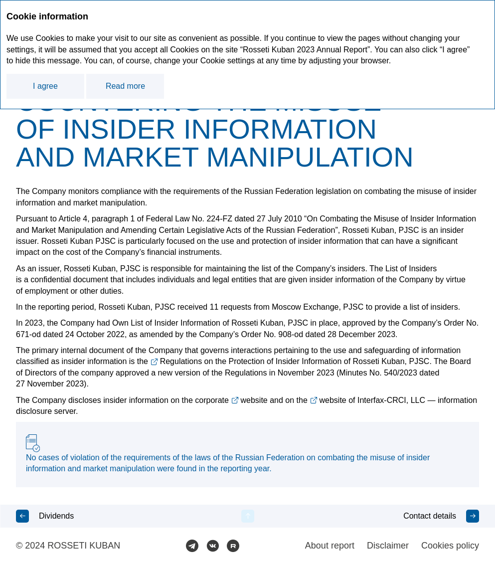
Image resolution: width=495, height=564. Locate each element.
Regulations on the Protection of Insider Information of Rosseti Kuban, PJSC (295, 361)
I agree (45, 86)
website (254, 400)
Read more (125, 86)
